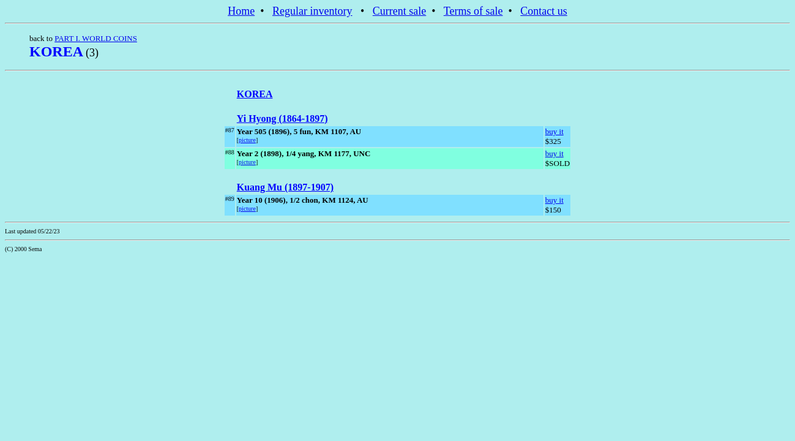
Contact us (543, 11)
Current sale (399, 11)
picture (247, 140)
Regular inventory (312, 11)
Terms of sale (473, 11)
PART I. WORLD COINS (95, 38)
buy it (554, 131)
